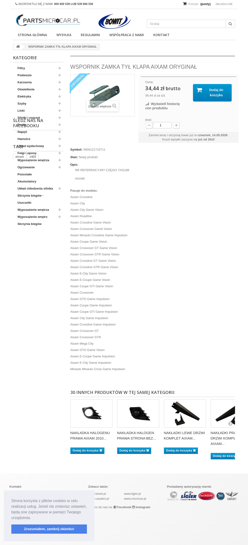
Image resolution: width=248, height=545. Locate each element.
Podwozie (24, 75)
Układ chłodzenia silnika (35, 188)
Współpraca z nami (126, 35)
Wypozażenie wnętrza (33, 209)
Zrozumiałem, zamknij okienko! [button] (49, 529)
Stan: (74, 157)
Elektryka (24, 96)
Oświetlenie (25, 89)
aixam (19, 273)
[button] (32, 518)
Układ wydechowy (30, 146)
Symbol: (76, 149)
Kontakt (161, 35)
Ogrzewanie (26, 167)
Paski (21, 125)
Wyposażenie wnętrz (32, 217)
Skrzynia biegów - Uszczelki (30, 199)
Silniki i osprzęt (28, 117)
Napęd (22, 132)
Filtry (21, 68)
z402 (33, 273)
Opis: (74, 164)
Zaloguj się (223, 4)
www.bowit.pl (97, 493)
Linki (21, 110)
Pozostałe (24, 174)
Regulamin (90, 35)
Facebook (122, 507)
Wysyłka (63, 35)
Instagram (141, 507)
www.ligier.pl (132, 493)
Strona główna (32, 35)
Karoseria (24, 82)
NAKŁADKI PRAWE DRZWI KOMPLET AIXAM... (226, 438)
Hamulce (23, 139)
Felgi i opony (26, 153)
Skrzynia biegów (29, 224)
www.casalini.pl (98, 498)
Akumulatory (26, 181)
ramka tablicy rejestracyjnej (35, 280)
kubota (20, 287)
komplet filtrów (42, 287)
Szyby (21, 103)
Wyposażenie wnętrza (33, 160)
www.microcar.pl (135, 498)
